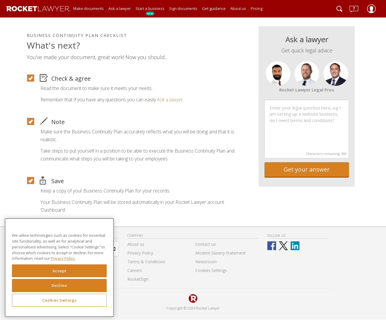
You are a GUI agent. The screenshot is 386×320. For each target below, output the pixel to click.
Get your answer (307, 169)
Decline (59, 285)
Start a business (150, 10)
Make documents (88, 8)
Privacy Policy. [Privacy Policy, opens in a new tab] (63, 258)
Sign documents (183, 8)
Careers (134, 270)
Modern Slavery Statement (220, 253)
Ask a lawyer (119, 8)
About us (238, 8)
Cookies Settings (59, 300)
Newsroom (206, 261)
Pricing (256, 8)
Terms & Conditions (146, 261)
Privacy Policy (140, 253)
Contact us (205, 244)
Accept (59, 270)
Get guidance (214, 8)
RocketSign (137, 279)
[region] (59, 267)
